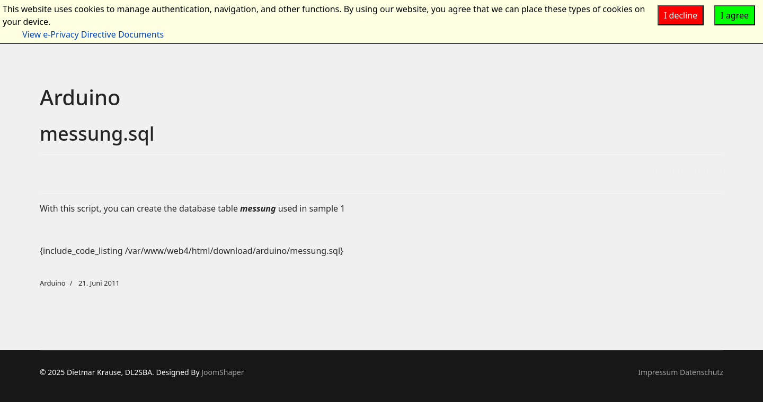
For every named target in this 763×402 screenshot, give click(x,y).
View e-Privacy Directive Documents (93, 34)
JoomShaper (222, 372)
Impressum (658, 372)
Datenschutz (701, 372)
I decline (680, 15)
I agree (735, 15)
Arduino (53, 283)
